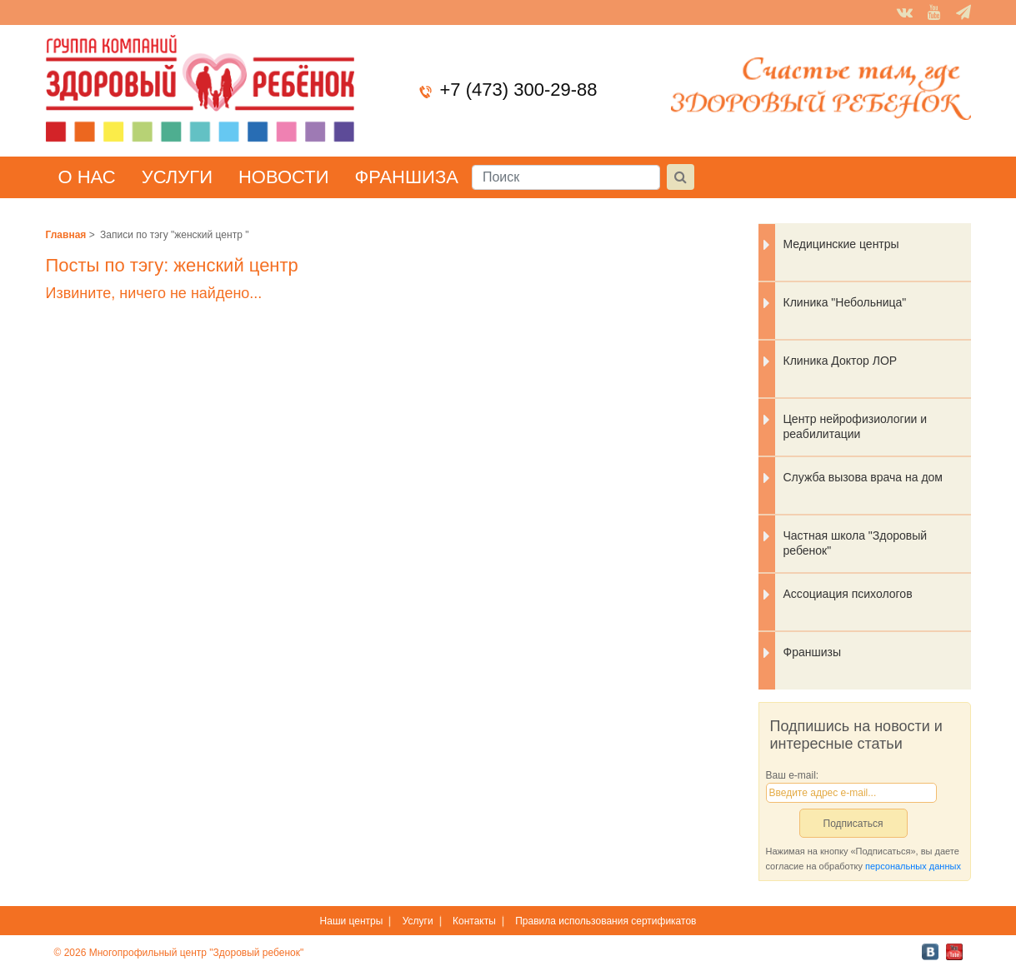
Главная (66, 235)
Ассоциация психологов (848, 593)
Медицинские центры (841, 244)
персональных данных (913, 866)
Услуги (177, 177)
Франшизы (812, 652)
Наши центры (351, 921)
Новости (283, 177)
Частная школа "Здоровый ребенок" (855, 543)
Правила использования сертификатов (605, 921)
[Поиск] (566, 177)
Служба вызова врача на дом (863, 477)
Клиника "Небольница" (845, 302)
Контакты (474, 921)
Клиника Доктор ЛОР (840, 360)
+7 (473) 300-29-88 (519, 89)
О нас (87, 177)
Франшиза (406, 177)
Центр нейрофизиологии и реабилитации (855, 426)
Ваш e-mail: (792, 775)
